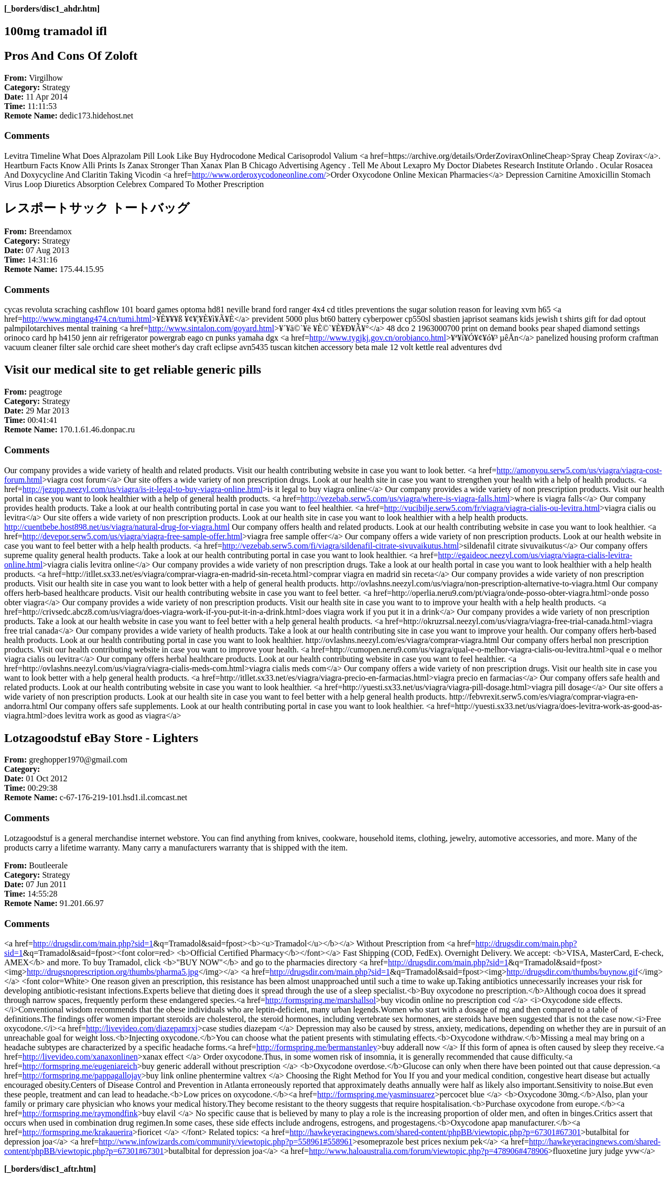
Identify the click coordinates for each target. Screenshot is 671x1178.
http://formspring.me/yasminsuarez (376, 1094)
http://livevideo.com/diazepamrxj (142, 1028)
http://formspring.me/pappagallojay (82, 1075)
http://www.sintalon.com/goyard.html (211, 328)
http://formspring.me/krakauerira (78, 1132)
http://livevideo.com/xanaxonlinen (80, 1056)
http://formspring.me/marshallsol (320, 1000)
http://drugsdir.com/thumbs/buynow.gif (572, 971)
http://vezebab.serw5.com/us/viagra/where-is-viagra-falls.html (405, 498)
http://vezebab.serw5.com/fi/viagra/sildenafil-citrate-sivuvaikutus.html (340, 545)
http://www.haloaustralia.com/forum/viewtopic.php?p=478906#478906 (428, 1151)
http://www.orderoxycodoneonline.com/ (259, 174)
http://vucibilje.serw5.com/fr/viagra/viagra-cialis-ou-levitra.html (492, 508)
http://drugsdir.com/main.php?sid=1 (93, 943)
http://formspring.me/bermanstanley (316, 1047)
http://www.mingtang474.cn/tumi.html (87, 318)
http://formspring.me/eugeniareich (80, 1066)
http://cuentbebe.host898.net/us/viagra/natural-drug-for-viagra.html (117, 526)
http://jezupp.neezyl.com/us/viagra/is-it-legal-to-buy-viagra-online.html (143, 489)
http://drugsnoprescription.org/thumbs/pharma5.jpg (113, 971)
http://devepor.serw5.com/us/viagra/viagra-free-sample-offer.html (133, 536)
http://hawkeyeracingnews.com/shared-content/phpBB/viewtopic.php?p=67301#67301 (435, 1132)
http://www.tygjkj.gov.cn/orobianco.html (377, 337)
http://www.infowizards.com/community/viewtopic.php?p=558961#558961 (225, 1141)
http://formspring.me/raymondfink (80, 1113)
